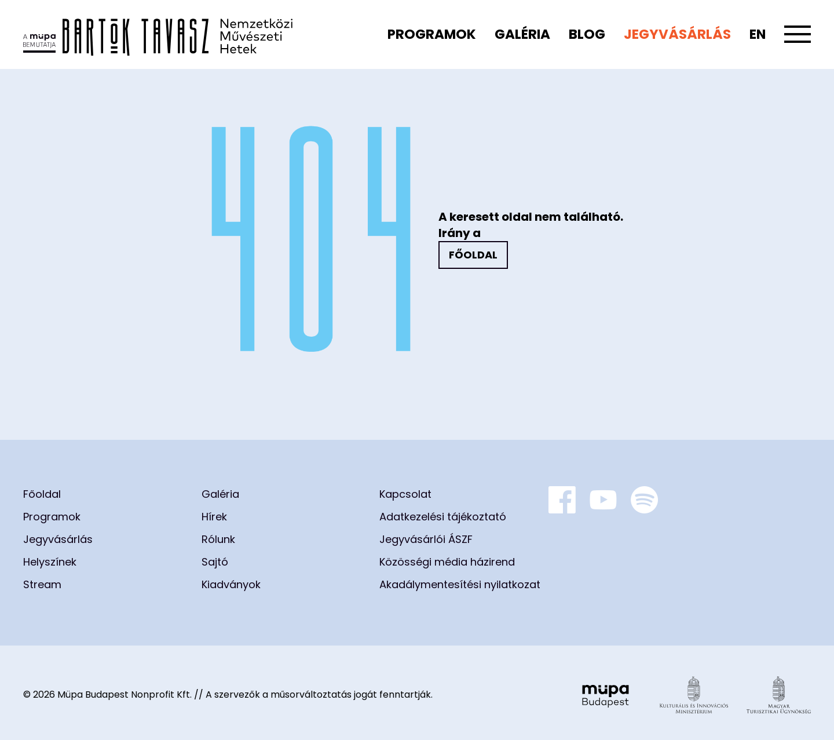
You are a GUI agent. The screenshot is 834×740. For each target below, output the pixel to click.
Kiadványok (231, 584)
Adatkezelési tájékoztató (442, 516)
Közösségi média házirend (447, 562)
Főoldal (473, 254)
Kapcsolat (405, 494)
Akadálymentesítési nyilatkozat (459, 584)
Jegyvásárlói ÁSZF (426, 539)
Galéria (522, 34)
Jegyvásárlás (677, 34)
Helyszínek (49, 562)
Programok (431, 34)
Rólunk (218, 539)
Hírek (214, 516)
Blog (587, 34)
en (757, 34)
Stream (42, 584)
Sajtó (215, 562)
